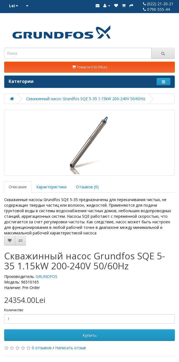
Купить (90, 335)
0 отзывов (42, 347)
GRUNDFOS (46, 276)
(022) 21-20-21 (158, 3)
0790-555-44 (156, 9)
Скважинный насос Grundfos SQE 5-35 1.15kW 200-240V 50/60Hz (85, 98)
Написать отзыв (70, 347)
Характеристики (51, 186)
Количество (13, 310)
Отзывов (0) (87, 186)
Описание (18, 186)
